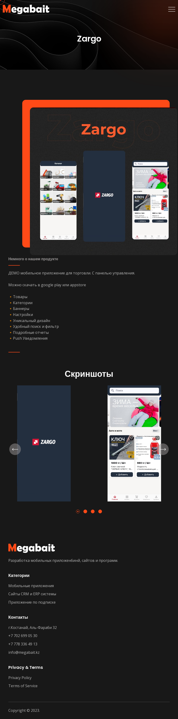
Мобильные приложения (31, 585)
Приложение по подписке (32, 602)
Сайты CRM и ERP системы (32, 593)
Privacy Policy (20, 677)
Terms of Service (23, 685)
